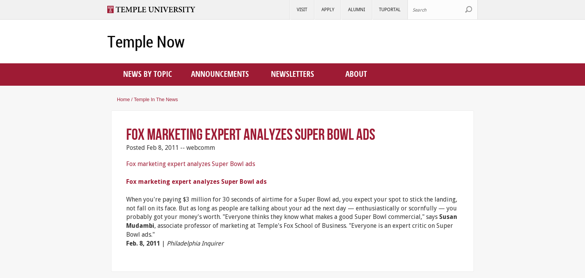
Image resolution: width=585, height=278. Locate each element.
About (356, 73)
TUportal (390, 9)
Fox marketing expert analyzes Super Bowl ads (250, 134)
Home (123, 99)
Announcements (220, 73)
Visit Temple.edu (155, 9)
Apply (327, 9)
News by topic (147, 73)
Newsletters (292, 73)
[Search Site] (442, 9)
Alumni (356, 9)
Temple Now (146, 41)
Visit (302, 9)
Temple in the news (156, 99)
